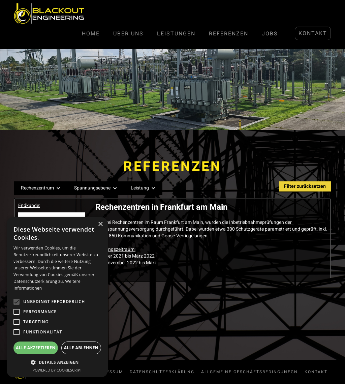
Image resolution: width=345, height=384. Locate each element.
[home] (49, 13)
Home (91, 34)
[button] (40, 188)
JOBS (270, 34)
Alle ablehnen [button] (81, 348)
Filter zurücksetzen (305, 186)
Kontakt (313, 33)
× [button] (100, 224)
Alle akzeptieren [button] (36, 348)
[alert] (57, 297)
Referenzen (228, 34)
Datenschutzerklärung (162, 372)
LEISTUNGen (176, 34)
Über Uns (128, 34)
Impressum (108, 372)
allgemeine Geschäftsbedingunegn (249, 372)
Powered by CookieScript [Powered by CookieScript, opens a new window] (57, 370)
